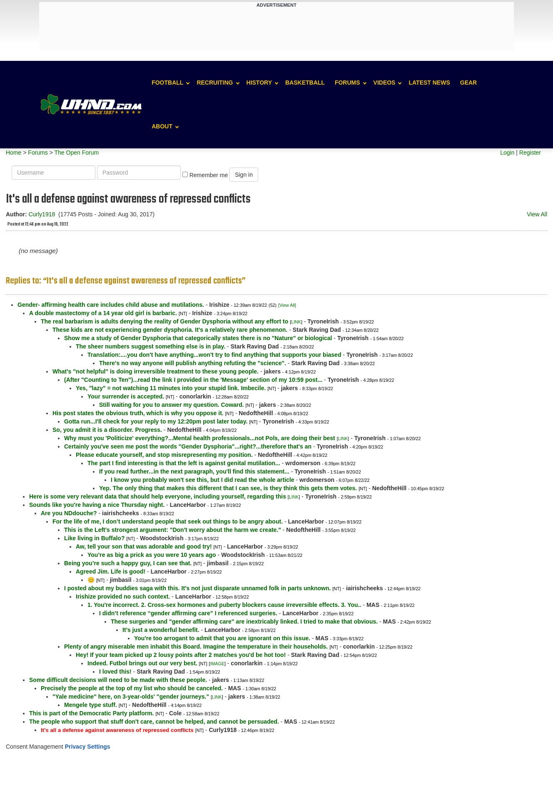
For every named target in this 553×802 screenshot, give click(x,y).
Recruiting (215, 82)
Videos (385, 82)
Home (13, 152)
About (162, 126)
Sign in (244, 174)
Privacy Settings (87, 746)
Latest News (429, 82)
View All (537, 214)
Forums (347, 82)
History (259, 82)
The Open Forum (76, 152)
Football (167, 82)
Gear (468, 82)
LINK (296, 321)
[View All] (287, 305)
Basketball (305, 82)
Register (530, 152)
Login (507, 152)
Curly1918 (41, 214)
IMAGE (217, 663)
